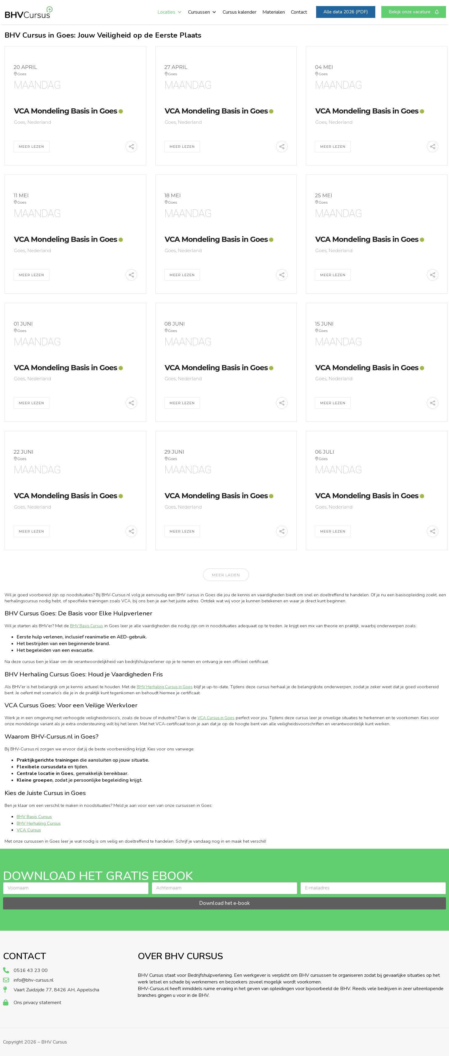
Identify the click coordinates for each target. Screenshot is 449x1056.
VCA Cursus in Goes (216, 718)
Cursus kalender (239, 12)
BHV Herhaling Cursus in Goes (165, 687)
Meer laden (226, 575)
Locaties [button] (169, 12)
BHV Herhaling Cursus (39, 823)
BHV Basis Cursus (86, 626)
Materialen (273, 12)
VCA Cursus (29, 830)
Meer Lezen (31, 146)
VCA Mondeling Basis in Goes (65, 111)
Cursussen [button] (202, 12)
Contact (299, 12)
